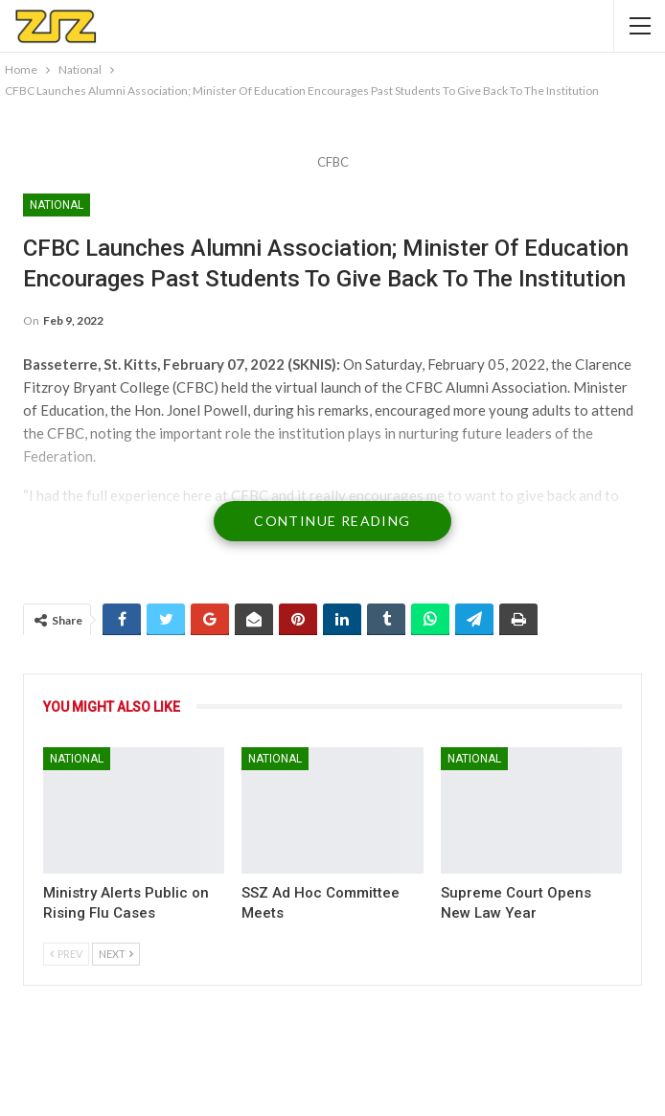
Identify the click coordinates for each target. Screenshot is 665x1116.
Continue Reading (332, 520)
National (56, 205)
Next (116, 953)
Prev (66, 953)
